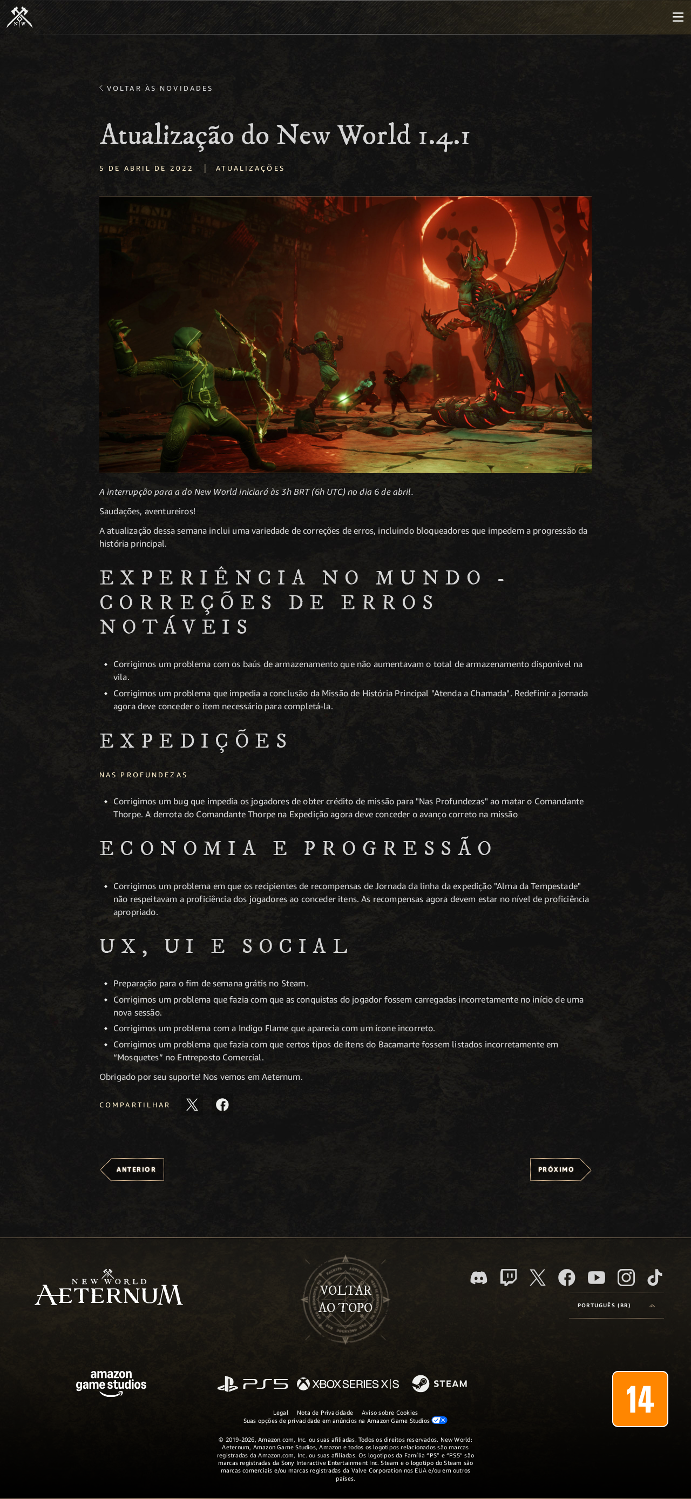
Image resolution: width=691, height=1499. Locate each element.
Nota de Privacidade (325, 1412)
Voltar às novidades (160, 88)
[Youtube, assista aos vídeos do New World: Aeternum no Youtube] (596, 1277)
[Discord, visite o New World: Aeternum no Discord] (478, 1278)
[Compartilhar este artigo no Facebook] (222, 1104)
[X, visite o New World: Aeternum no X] (538, 1277)
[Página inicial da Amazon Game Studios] (111, 1385)
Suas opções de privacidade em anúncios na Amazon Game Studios (345, 1420)
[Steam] (440, 1384)
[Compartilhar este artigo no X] (192, 1104)
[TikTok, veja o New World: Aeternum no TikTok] (654, 1277)
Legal (280, 1412)
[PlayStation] (253, 1384)
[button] (345, 334)
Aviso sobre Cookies (390, 1412)
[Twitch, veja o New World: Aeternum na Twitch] (508, 1277)
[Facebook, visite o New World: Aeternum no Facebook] (566, 1277)
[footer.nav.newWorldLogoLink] (109, 1288)
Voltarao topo (345, 1299)
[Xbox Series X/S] (348, 1385)
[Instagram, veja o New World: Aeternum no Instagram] (626, 1277)
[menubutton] (678, 17)
